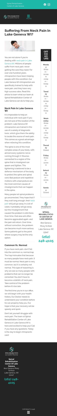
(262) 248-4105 (46, 239)
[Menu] (28, 17)
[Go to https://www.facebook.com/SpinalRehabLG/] (45, 4)
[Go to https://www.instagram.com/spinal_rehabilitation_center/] (49, 5)
